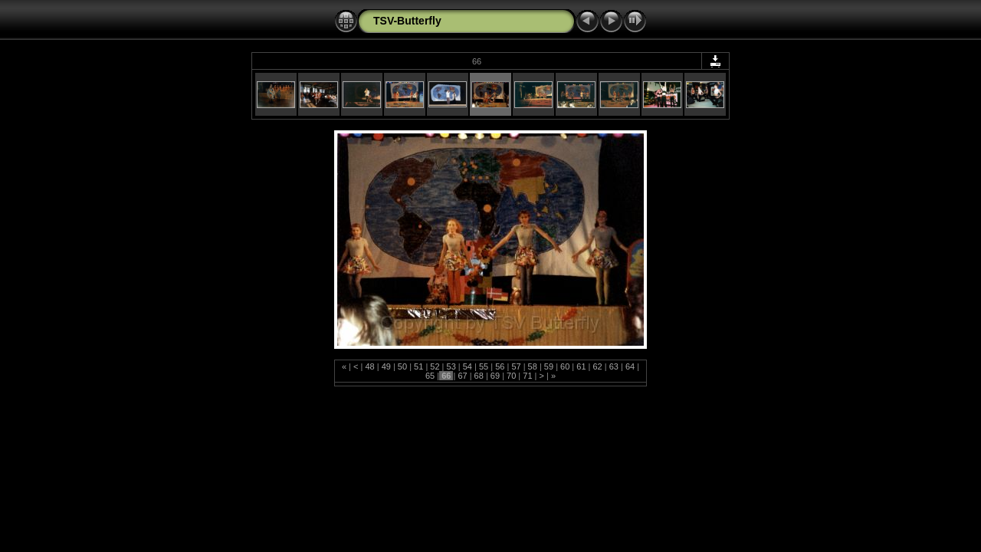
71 (527, 375)
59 (549, 366)
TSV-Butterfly (407, 21)
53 (451, 366)
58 (533, 366)
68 (479, 375)
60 (565, 366)
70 (511, 375)
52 (434, 366)
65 (431, 375)
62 (597, 366)
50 (402, 366)
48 (369, 366)
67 (462, 375)
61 (581, 366)
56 (500, 366)
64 (630, 366)
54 (467, 366)
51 (418, 366)
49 (386, 366)
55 (483, 366)
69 (495, 375)
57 (516, 366)
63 (614, 366)
